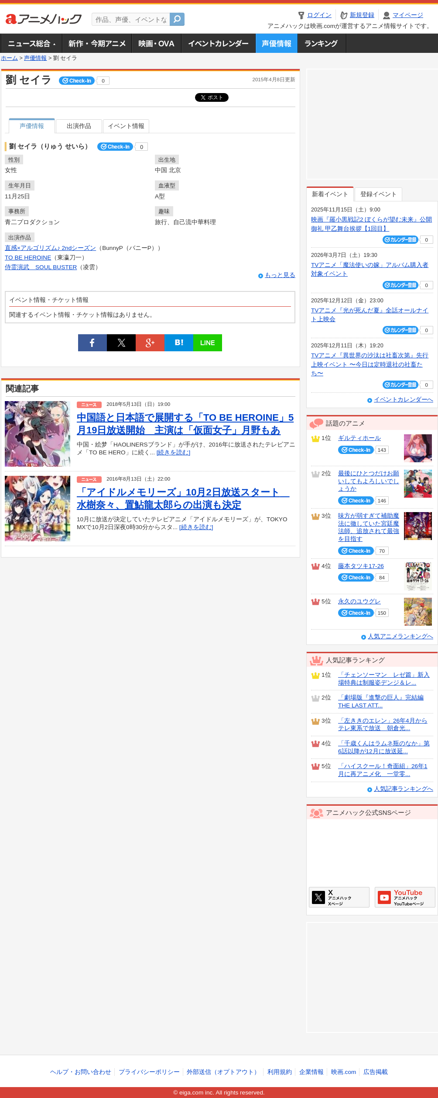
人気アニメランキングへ (400, 636)
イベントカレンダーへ (403, 399)
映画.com (343, 1072)
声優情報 (277, 43)
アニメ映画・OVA (156, 43)
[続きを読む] (174, 452)
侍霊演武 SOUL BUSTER (41, 267)
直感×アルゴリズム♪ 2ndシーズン (50, 248)
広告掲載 (375, 1072)
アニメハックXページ (339, 897)
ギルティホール (359, 438)
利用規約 (279, 1072)
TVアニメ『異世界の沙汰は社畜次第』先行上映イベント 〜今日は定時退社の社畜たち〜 (369, 364)
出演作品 (79, 126)
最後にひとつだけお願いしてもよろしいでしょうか (368, 481)
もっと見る (280, 275)
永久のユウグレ (359, 601)
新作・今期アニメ (96, 43)
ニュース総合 (31, 43)
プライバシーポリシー (149, 1072)
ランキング (322, 43)
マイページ (408, 15)
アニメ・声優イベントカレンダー (218, 43)
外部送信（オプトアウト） (223, 1072)
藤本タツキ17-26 (361, 566)
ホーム (9, 58)
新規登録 (362, 15)
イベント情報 (126, 126)
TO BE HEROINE (28, 257)
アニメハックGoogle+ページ (405, 897)
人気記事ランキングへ (403, 789)
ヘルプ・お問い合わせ (80, 1072)
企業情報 (311, 1072)
